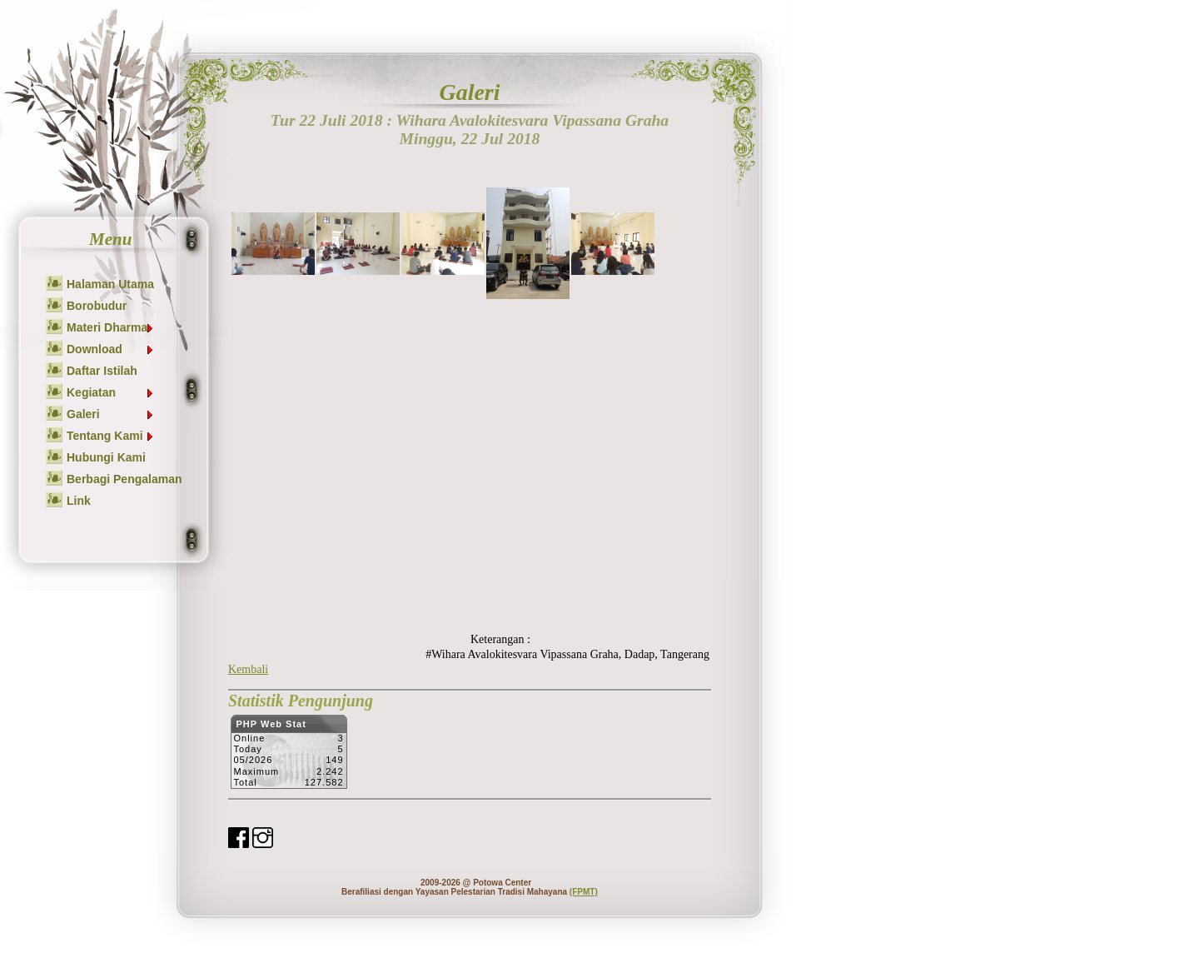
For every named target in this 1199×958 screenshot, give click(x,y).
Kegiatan (111, 392)
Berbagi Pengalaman (124, 479)
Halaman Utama (110, 284)
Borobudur (97, 305)
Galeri (111, 414)
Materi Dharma (111, 327)
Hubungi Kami (106, 457)
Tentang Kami (111, 435)
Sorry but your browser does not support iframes (288, 756)
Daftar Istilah (102, 370)
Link (79, 500)
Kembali (248, 669)
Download (111, 349)
